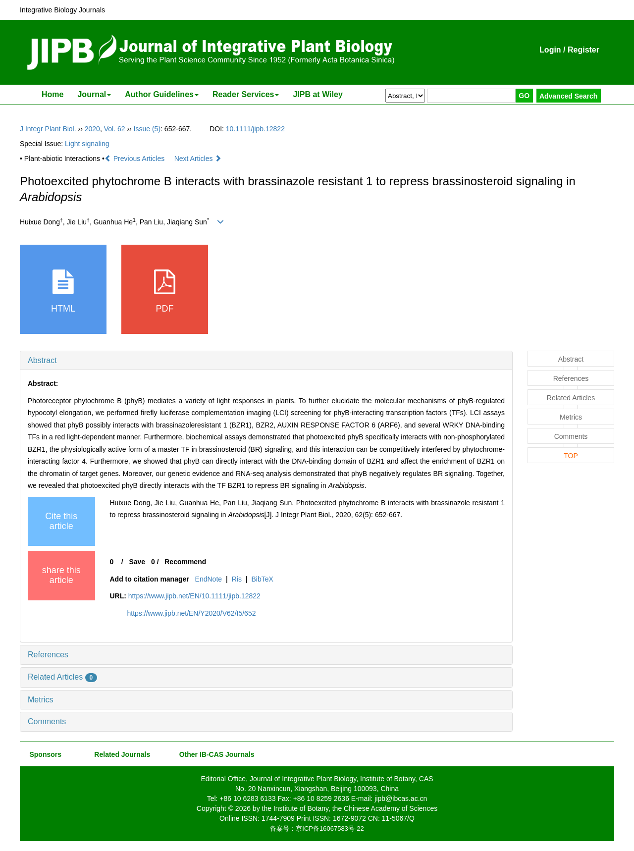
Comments (47, 721)
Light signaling (87, 144)
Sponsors (43, 754)
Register (583, 50)
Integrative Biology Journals (62, 10)
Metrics (40, 699)
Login (550, 50)
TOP (571, 456)
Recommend (185, 562)
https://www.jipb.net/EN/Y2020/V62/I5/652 (191, 613)
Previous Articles (135, 158)
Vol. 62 (114, 129)
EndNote (208, 579)
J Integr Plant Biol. (48, 129)
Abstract (42, 360)
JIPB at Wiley (317, 94)
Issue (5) (147, 129)
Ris (237, 579)
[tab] (266, 360)
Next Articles (198, 158)
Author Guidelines (162, 94)
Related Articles (62, 677)
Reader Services (245, 94)
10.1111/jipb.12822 (255, 129)
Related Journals (120, 754)
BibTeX (262, 579)
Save (137, 562)
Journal (94, 94)
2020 (92, 129)
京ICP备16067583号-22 (330, 828)
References (48, 654)
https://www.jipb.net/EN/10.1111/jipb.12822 (194, 596)
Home (52, 94)
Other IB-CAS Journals (213, 754)
